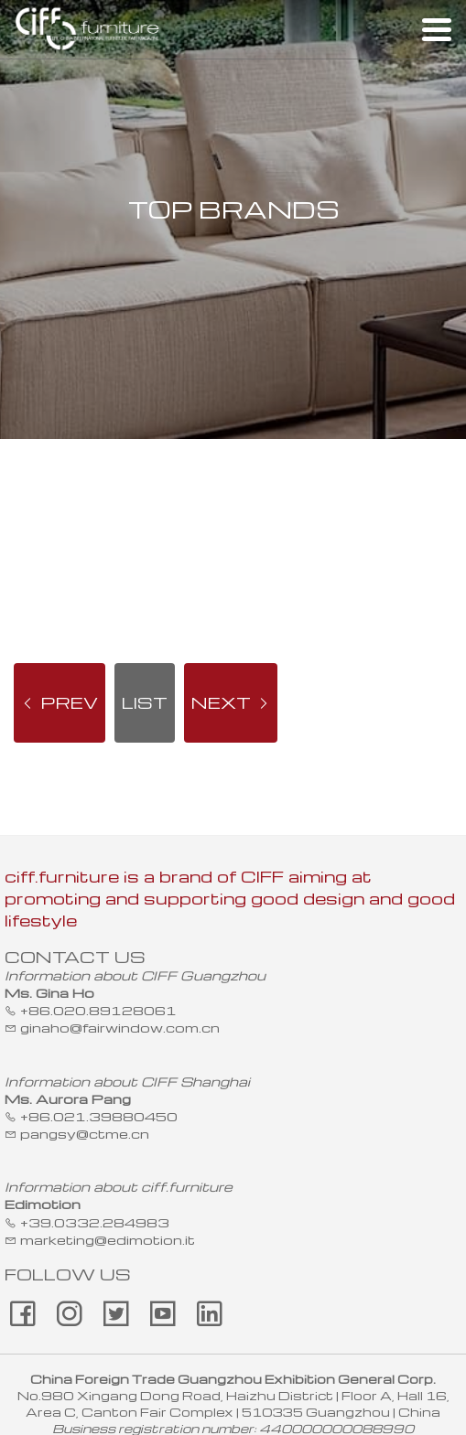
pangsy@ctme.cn (84, 1133)
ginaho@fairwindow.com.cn (120, 1027)
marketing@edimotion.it (107, 1239)
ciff (88, 29)
